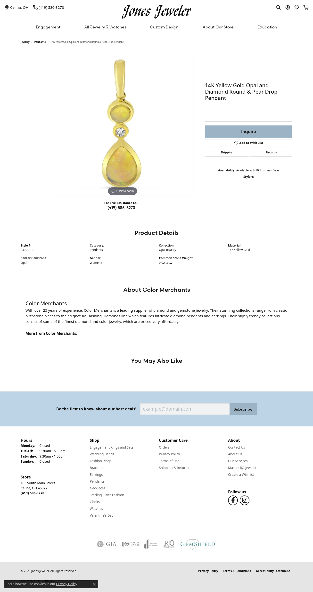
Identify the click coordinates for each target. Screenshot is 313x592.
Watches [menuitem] (96, 508)
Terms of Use (169, 461)
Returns (271, 152)
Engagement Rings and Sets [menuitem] (111, 447)
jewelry (25, 42)
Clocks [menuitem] (95, 501)
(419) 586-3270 (121, 207)
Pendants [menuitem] (97, 481)
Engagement (48, 27)
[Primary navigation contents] (156, 27)
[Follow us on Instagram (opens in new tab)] (244, 500)
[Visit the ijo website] (130, 544)
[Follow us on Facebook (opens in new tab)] (233, 500)
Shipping (227, 152)
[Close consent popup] (94, 584)
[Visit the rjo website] (169, 544)
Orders (164, 447)
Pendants (40, 42)
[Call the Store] (32, 493)
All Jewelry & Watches (105, 27)
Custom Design (164, 27)
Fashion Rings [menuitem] (100, 461)
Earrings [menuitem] (96, 474)
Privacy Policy (169, 454)
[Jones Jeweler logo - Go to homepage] (156, 10)
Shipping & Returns (174, 467)
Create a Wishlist (241, 474)
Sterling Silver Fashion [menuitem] (107, 495)
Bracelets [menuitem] (97, 467)
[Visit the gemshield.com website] (198, 544)
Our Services (238, 461)
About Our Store (218, 27)
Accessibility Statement (273, 571)
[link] (16, 7)
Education (267, 27)
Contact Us (236, 447)
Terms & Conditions (237, 571)
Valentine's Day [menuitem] (101, 515)
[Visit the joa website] (151, 544)
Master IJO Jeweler (242, 467)
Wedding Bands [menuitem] (102, 454)
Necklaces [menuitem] (97, 488)
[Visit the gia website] (106, 544)
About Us (235, 454)
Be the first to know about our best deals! (96, 409)
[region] (122, 124)
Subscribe (243, 409)
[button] (278, 7)
